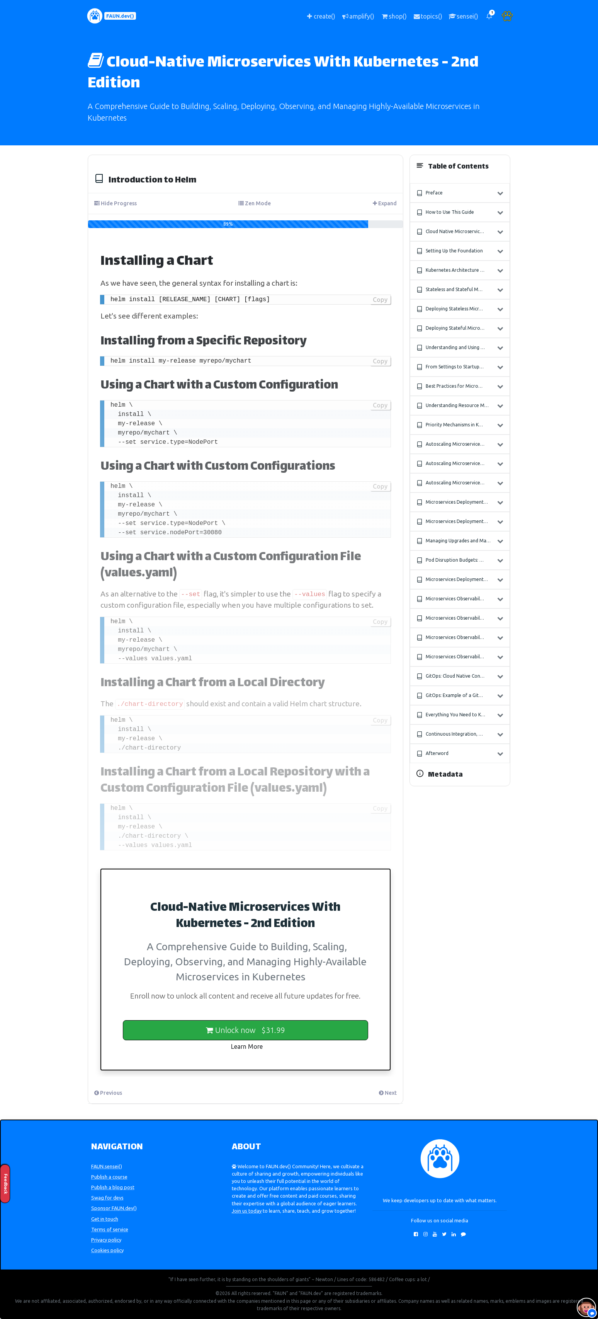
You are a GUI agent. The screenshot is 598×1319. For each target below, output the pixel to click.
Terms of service (109, 1229)
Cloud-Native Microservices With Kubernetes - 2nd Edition (283, 73)
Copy (380, 299)
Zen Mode (254, 203)
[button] (489, 16)
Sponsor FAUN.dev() (114, 1208)
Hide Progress (115, 203)
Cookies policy (107, 1250)
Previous (108, 1093)
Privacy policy (106, 1239)
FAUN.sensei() (106, 1166)
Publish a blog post (112, 1187)
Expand (385, 203)
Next (388, 1093)
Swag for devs (107, 1197)
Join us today (247, 1210)
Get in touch (104, 1219)
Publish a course (109, 1176)
